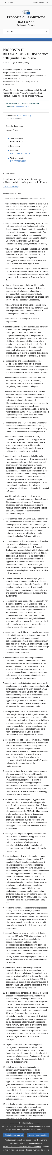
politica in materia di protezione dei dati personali (22, 1150)
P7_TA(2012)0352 (18, 161)
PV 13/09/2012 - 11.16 (20, 153)
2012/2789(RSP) (23, 116)
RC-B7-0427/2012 (21, 106)
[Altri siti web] (40, 3)
